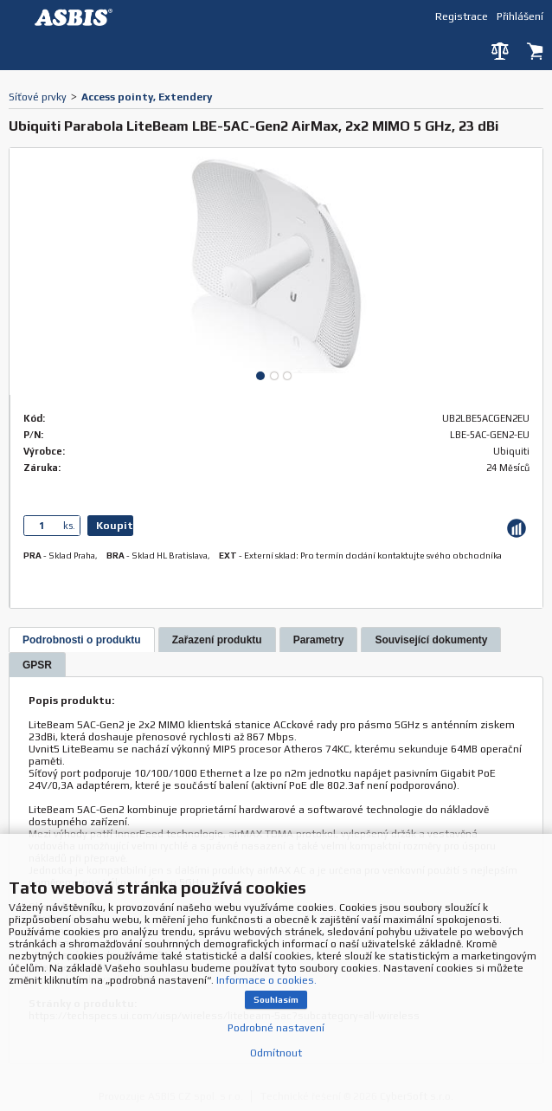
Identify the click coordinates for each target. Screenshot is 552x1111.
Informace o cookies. (266, 980)
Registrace (461, 16)
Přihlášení (520, 16)
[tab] (82, 639)
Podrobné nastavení (276, 1028)
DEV (78, 17)
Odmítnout (276, 1053)
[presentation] (82, 640)
